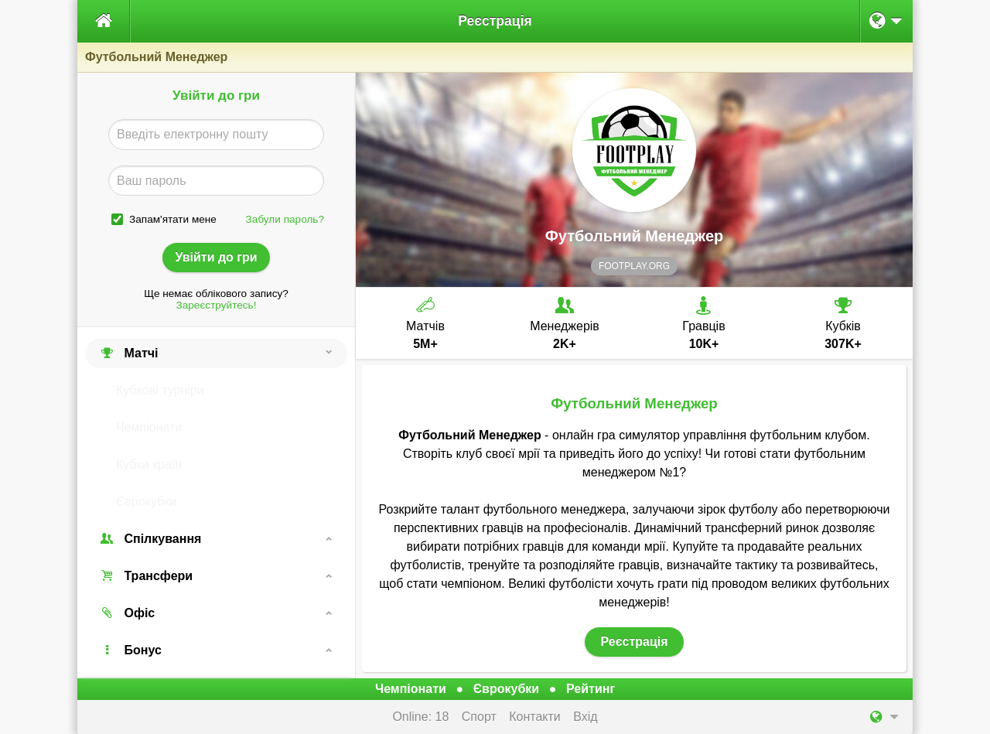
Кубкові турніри (160, 390)
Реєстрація (495, 21)
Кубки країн (149, 464)
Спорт (479, 716)
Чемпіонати (149, 427)
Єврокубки (146, 501)
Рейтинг (590, 688)
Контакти (535, 716)
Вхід (585, 716)
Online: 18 (420, 716)
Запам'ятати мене (173, 219)
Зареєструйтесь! (216, 305)
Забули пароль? (285, 219)
